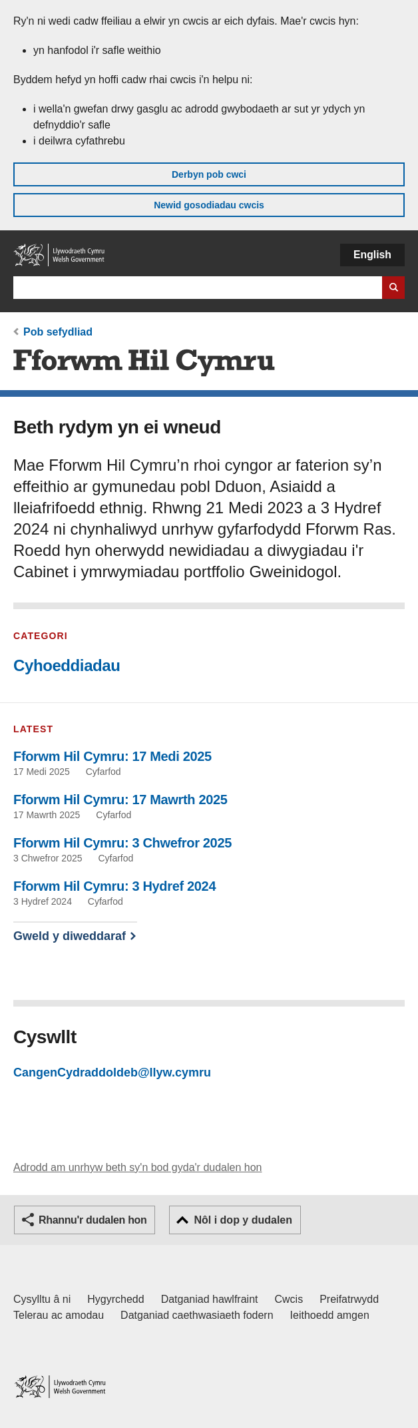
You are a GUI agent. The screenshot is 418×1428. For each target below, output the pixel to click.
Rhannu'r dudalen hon (92, 1220)
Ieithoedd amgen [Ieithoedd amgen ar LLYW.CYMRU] (329, 1315)
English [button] (372, 254)
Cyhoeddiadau (66, 665)
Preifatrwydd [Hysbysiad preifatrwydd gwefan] (349, 1299)
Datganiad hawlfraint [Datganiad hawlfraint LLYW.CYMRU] (209, 1299)
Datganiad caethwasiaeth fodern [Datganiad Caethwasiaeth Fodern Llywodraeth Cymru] (197, 1315)
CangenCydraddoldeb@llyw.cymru (112, 1072)
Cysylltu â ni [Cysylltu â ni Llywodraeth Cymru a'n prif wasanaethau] (42, 1299)
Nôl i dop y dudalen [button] (243, 1220)
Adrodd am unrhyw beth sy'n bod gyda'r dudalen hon (137, 1167)
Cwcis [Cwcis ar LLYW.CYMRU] (289, 1299)
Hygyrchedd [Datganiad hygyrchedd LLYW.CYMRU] (115, 1299)
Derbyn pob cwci (209, 174)
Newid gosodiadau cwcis (209, 205)
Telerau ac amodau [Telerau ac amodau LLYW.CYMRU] (58, 1315)
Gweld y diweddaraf (69, 936)
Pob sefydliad (58, 332)
